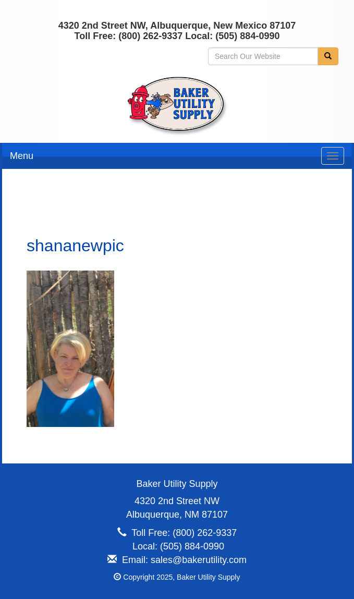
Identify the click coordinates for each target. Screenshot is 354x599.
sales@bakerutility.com (199, 560)
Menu (21, 156)
